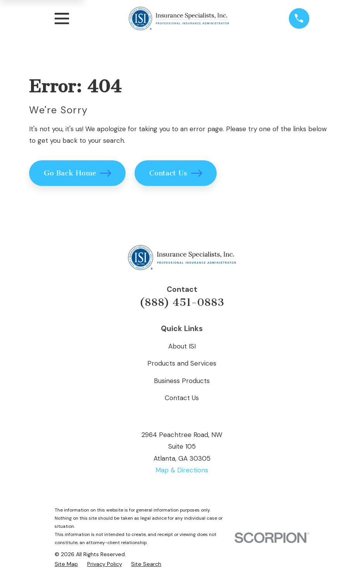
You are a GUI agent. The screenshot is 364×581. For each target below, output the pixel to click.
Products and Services (181, 363)
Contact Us (175, 173)
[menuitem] (66, 564)
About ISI (182, 346)
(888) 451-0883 (182, 302)
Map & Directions (181, 470)
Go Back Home (77, 173)
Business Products (182, 380)
